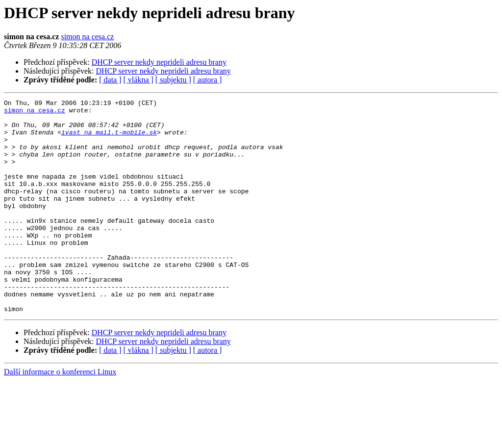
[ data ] (110, 80)
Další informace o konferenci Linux (60, 414)
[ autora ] (207, 80)
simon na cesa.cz (87, 36)
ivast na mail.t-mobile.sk (109, 139)
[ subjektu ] (173, 80)
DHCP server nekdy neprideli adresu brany (159, 62)
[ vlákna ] (138, 80)
